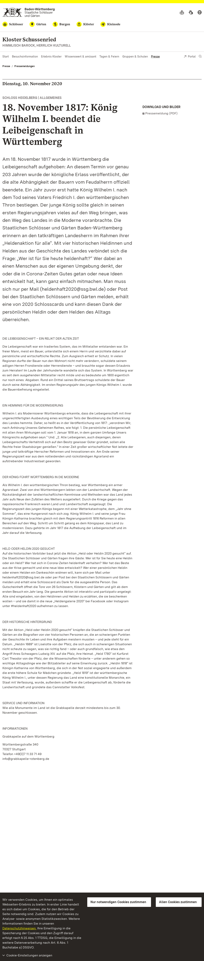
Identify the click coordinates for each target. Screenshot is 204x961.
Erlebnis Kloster (51, 56)
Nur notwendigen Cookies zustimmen (118, 902)
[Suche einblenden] (200, 56)
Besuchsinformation (25, 56)
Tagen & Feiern (109, 56)
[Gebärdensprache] (190, 12)
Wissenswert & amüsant (80, 56)
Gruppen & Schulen (135, 56)
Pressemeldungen (24, 66)
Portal (190, 57)
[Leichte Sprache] (181, 12)
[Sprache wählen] (199, 12)
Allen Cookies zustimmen (178, 902)
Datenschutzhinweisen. (19, 928)
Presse (155, 56)
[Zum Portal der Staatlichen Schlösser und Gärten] (28, 12)
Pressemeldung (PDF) (161, 113)
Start (5, 56)
